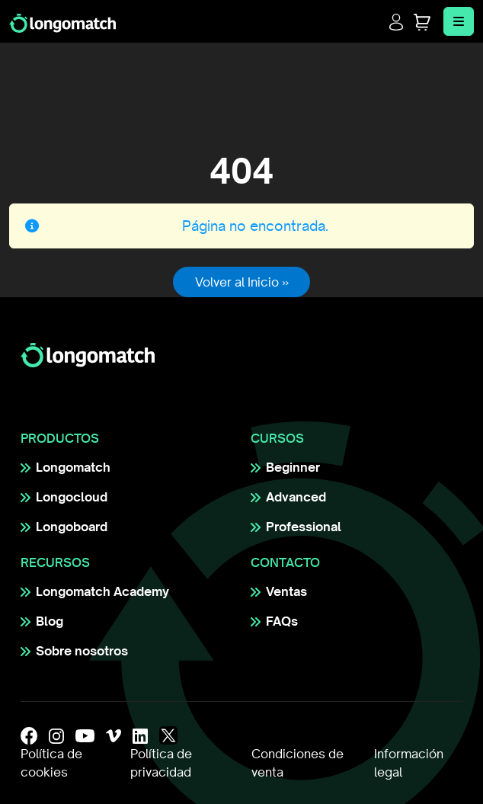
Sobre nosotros (82, 650)
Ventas (286, 591)
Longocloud (71, 497)
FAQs (282, 621)
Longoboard (71, 526)
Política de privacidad (161, 763)
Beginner (293, 467)
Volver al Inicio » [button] (242, 282)
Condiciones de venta (297, 763)
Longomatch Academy (102, 591)
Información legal (408, 763)
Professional (303, 526)
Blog (49, 621)
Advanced (296, 497)
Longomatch (73, 467)
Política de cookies (51, 763)
